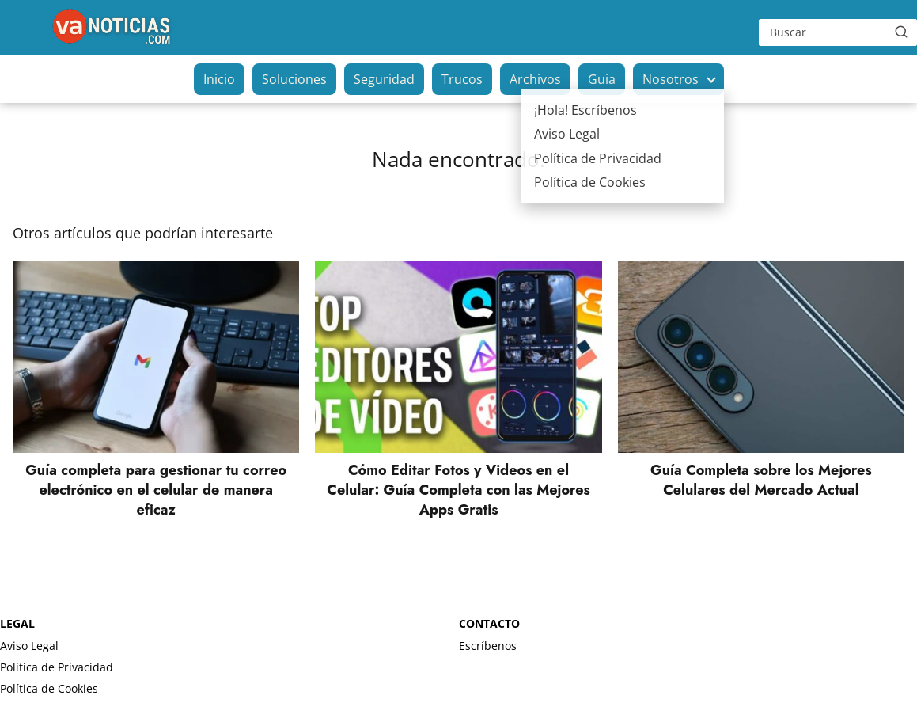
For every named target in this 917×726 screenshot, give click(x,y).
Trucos (462, 79)
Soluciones (294, 79)
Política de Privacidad (56, 667)
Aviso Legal (29, 645)
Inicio (219, 79)
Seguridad (384, 79)
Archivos (535, 79)
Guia (602, 79)
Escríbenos (488, 645)
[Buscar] (901, 31)
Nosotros (670, 79)
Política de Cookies (49, 688)
